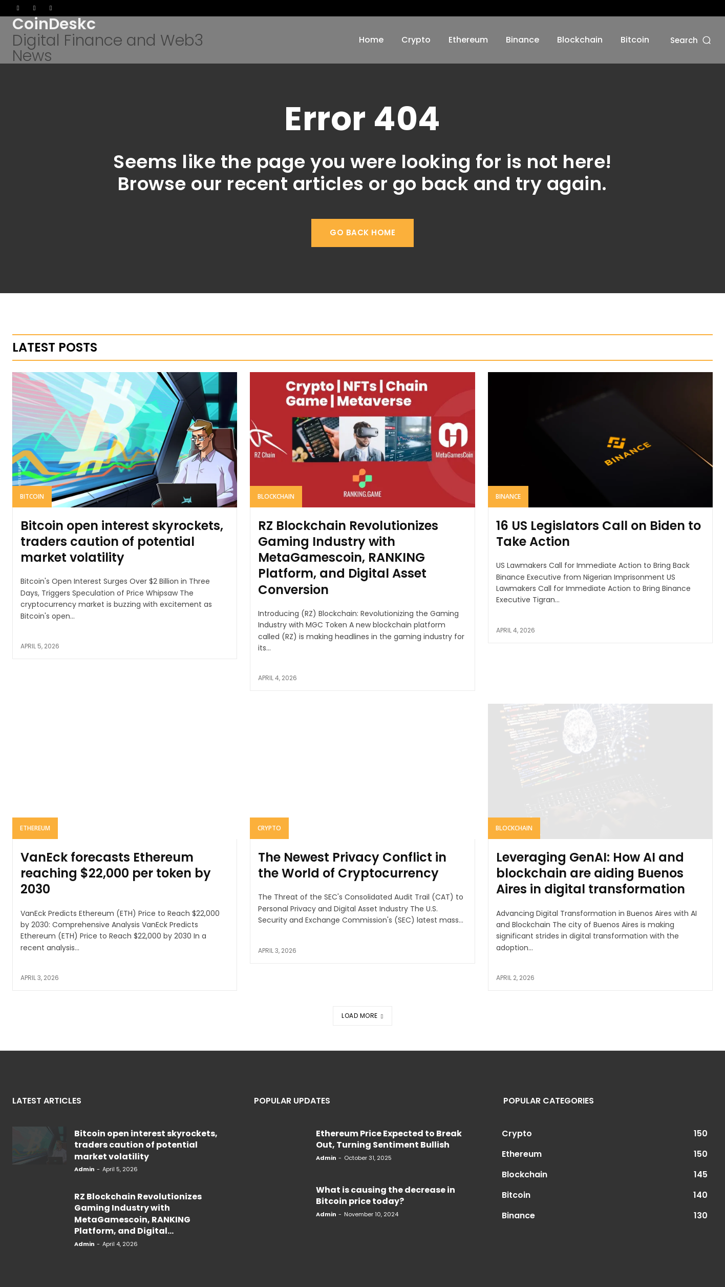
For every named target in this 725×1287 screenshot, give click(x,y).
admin (84, 1169)
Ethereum (35, 828)
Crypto (269, 828)
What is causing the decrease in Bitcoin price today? (385, 1195)
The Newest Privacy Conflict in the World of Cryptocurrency (352, 865)
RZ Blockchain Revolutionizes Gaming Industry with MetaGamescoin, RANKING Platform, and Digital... (138, 1214)
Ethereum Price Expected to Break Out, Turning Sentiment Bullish (389, 1139)
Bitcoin (32, 496)
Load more (362, 1015)
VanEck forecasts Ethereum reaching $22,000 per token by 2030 (115, 873)
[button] (691, 40)
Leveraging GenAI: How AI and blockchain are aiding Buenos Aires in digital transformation (590, 873)
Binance (508, 496)
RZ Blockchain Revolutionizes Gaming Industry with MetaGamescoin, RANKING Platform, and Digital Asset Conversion (348, 557)
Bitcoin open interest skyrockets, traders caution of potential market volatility (121, 541)
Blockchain (276, 496)
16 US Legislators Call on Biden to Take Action (598, 533)
